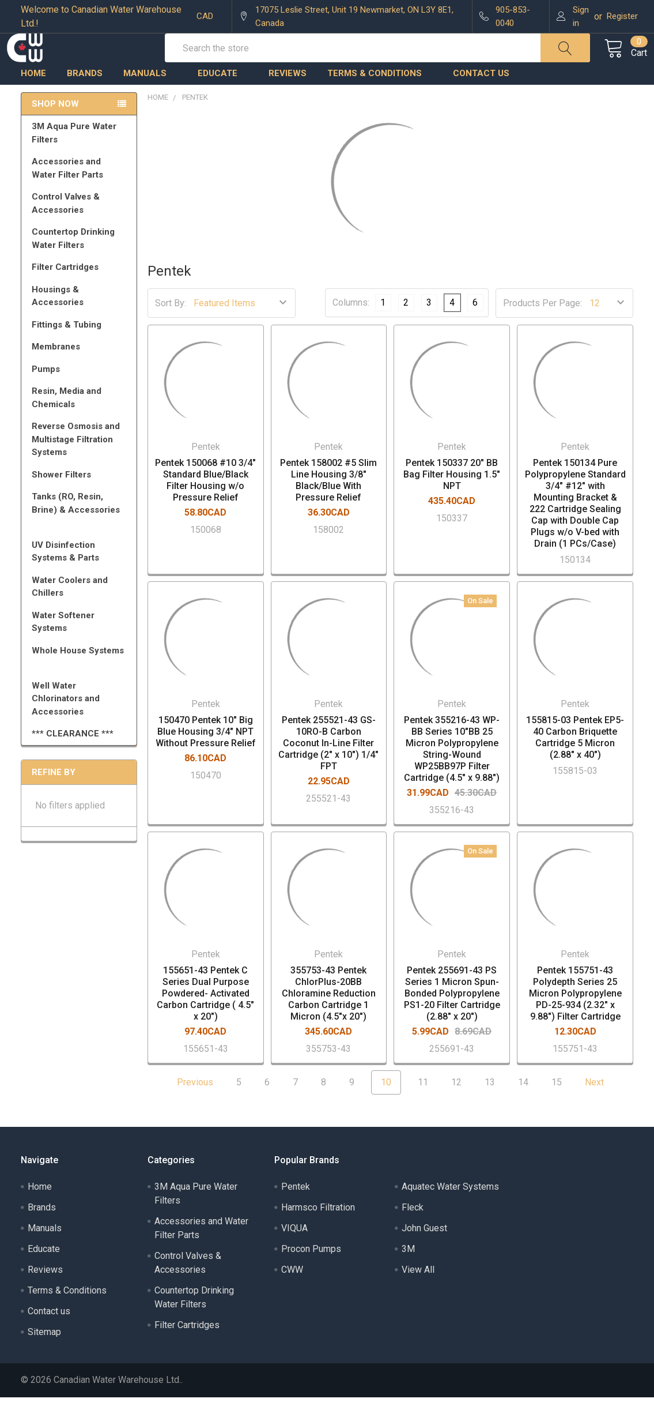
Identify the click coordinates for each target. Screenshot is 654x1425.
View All (418, 1297)
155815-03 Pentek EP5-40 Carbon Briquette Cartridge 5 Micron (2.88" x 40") (575, 765)
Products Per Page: (542, 330)
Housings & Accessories (81, 324)
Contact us (481, 101)
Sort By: (170, 330)
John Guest (424, 1255)
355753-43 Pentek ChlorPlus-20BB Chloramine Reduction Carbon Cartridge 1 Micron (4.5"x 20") (329, 1021)
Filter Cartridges (81, 294)
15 (556, 1109)
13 (490, 1109)
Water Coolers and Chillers (81, 614)
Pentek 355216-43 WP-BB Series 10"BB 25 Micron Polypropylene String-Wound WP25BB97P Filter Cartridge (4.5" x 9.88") (452, 776)
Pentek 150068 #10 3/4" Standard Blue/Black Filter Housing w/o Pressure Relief (205, 508)
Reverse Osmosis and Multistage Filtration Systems (81, 467)
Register (622, 16)
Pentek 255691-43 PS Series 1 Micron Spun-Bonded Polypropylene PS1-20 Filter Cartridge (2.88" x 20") (452, 1021)
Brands (85, 101)
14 (523, 1109)
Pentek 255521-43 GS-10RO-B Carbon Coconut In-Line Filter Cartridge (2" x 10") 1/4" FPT (328, 770)
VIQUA (294, 1255)
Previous (188, 1110)
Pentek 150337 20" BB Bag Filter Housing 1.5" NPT (451, 502)
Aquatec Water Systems (450, 1214)
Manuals (150, 101)
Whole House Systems (81, 683)
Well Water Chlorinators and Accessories (66, 726)
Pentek (295, 1214)
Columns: (350, 330)
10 (386, 1109)
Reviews (288, 101)
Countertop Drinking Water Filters (73, 266)
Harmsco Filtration (318, 1235)
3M (408, 1276)
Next (601, 1110)
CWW (292, 1297)
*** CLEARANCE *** (73, 761)
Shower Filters (81, 502)
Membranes (81, 374)
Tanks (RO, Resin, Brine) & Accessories (81, 535)
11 (423, 1109)
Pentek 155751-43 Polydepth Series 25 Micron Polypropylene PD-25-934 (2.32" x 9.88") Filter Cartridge (575, 1021)
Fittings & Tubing (81, 352)
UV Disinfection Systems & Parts (81, 579)
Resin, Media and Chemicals (81, 425)
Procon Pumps (311, 1276)
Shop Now (55, 131)
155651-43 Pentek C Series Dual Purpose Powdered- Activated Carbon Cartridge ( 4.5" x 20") (205, 1021)
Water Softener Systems (81, 649)
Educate (223, 101)
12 (456, 1109)
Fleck (413, 1235)
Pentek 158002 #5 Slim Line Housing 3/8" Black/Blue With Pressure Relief (328, 508)
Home (33, 101)
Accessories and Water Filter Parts (81, 196)
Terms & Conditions (379, 101)
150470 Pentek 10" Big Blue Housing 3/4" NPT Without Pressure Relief (206, 759)
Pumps (81, 397)
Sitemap (44, 1359)
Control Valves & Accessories (81, 231)
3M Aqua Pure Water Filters (81, 160)
